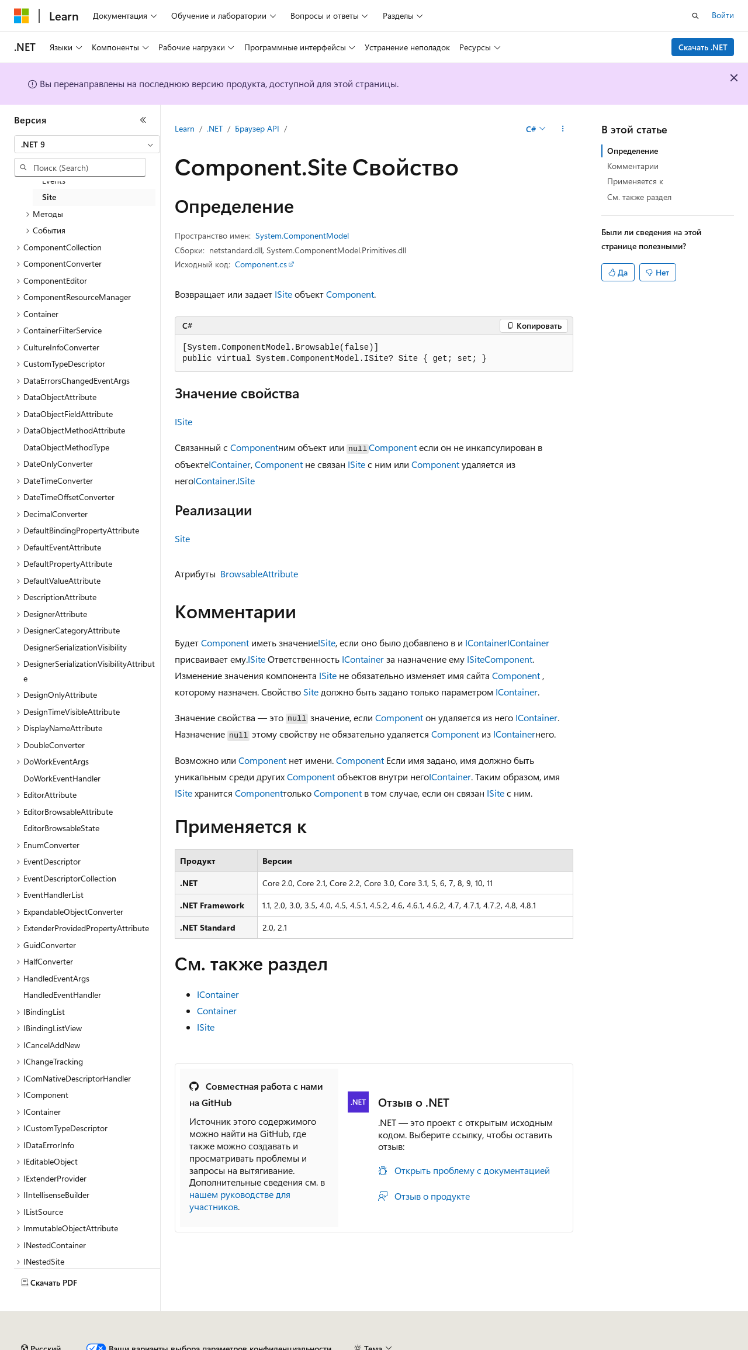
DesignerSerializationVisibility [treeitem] (75, 647)
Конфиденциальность (382, 1343)
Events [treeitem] (53, 180)
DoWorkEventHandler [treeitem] (62, 778)
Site (182, 538)
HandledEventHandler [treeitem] (62, 994)
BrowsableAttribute (259, 573)
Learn (185, 128)
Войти (723, 14)
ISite (283, 294)
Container (217, 1010)
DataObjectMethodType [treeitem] (66, 447)
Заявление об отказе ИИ (59, 1343)
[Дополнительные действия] (563, 129)
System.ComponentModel (302, 235)
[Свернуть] (143, 119)
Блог (219, 1343)
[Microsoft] (21, 15)
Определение (632, 150)
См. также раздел (639, 196)
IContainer (230, 464)
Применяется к (635, 181)
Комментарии (633, 165)
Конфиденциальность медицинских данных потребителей (553, 1343)
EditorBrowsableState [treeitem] (61, 828)
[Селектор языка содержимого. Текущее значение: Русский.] (41, 1316)
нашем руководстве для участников (239, 1200)
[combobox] (87, 144)
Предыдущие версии (158, 1343)
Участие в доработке (289, 1343)
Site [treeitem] (49, 196)
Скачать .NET (703, 47)
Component (350, 294)
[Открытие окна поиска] (695, 15)
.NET (215, 128)
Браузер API (257, 128)
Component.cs (261, 264)
